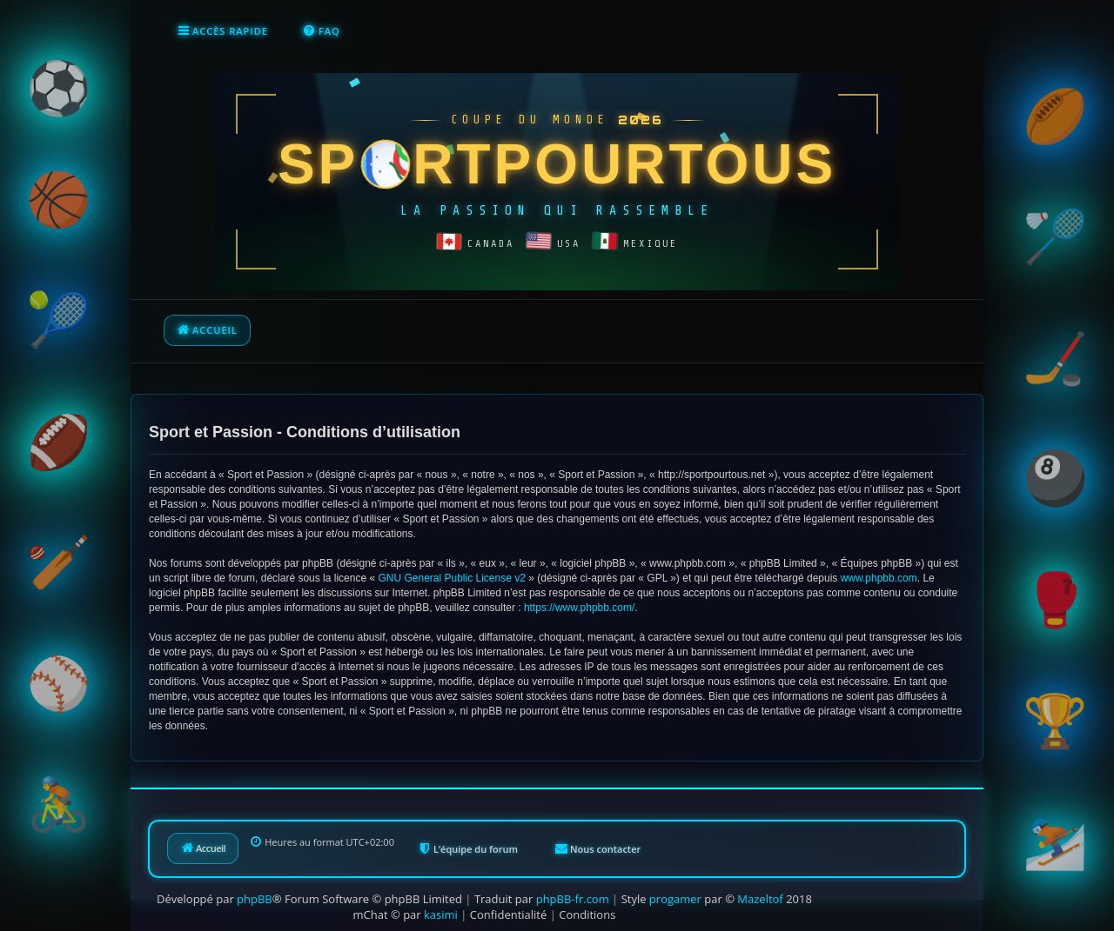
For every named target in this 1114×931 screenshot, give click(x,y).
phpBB (254, 899)
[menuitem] (321, 31)
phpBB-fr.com (572, 899)
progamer (675, 899)
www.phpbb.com (879, 578)
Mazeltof (759, 899)
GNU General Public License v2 (451, 578)
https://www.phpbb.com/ (579, 608)
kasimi (441, 914)
